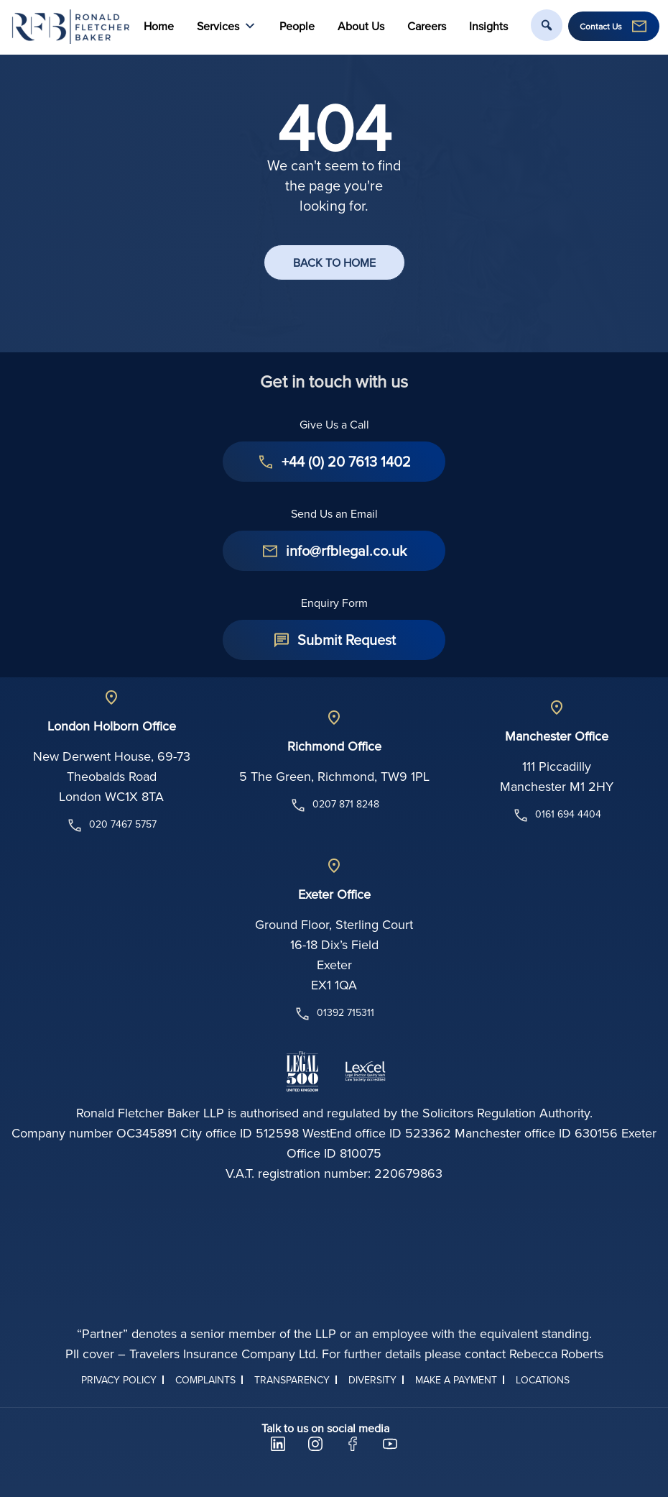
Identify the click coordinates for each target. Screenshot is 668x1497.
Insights (488, 26)
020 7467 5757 (111, 825)
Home (159, 26)
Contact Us (601, 26)
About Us (361, 26)
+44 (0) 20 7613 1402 (346, 461)
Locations (543, 1379)
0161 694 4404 (556, 815)
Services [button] (226, 26)
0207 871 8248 (334, 805)
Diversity (372, 1379)
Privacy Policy (119, 1379)
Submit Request (346, 639)
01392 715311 (334, 1013)
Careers (426, 26)
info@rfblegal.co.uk (346, 550)
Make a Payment (456, 1379)
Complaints (205, 1379)
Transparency (292, 1379)
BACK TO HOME (334, 262)
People (297, 26)
